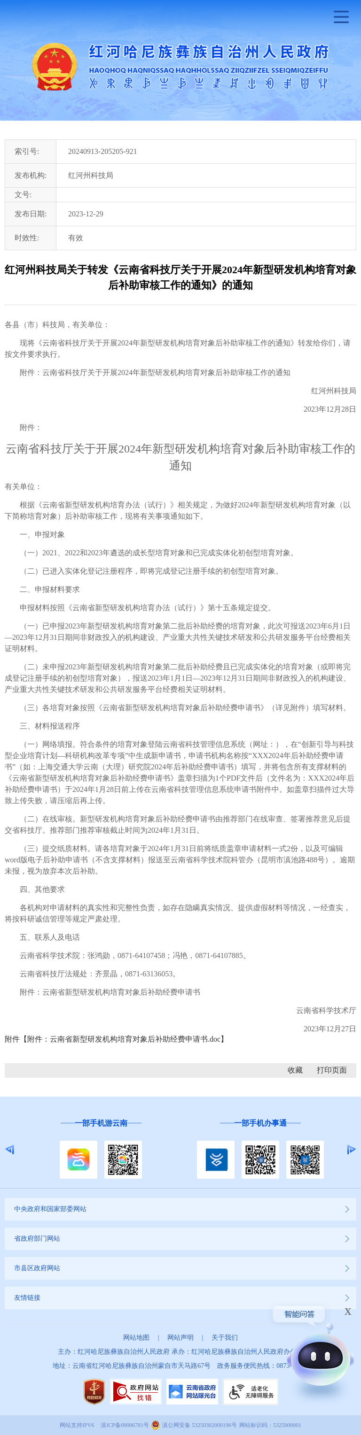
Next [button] (351, 1149)
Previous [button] (10, 1149)
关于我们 (225, 1337)
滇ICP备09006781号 (125, 1425)
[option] (100, 1149)
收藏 (295, 1070)
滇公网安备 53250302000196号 (199, 1425)
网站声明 (180, 1337)
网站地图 (136, 1337)
